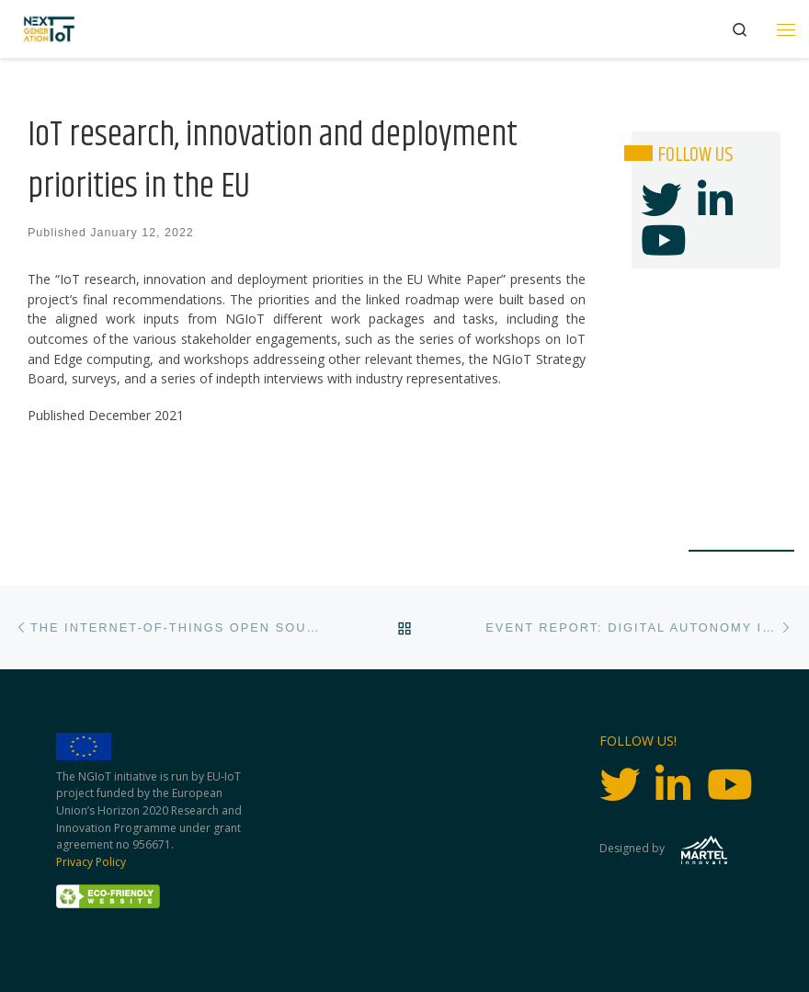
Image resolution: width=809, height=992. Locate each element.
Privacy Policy (91, 862)
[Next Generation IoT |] (49, 29)
